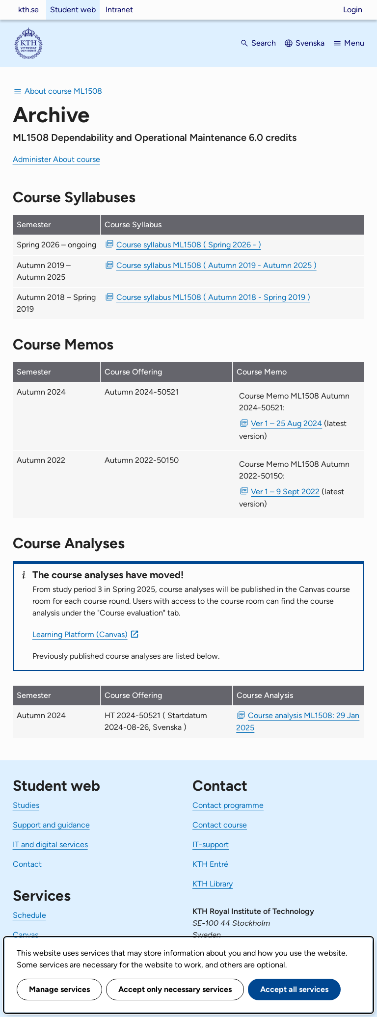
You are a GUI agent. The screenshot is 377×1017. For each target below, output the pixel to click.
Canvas (25, 934)
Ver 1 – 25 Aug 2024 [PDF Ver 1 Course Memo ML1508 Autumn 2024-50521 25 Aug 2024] (286, 423)
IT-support (210, 844)
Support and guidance (51, 825)
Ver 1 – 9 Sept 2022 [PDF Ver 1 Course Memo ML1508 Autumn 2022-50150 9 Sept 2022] (285, 491)
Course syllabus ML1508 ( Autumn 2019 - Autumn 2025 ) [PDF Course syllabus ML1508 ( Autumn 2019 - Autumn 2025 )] (216, 265)
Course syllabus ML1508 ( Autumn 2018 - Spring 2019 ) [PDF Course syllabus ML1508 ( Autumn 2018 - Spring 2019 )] (213, 297)
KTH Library (212, 883)
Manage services (59, 989)
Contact (27, 864)
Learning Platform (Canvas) (80, 634)
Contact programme (228, 805)
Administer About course (56, 159)
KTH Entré (210, 864)
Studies (26, 805)
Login (352, 9)
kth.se (28, 9)
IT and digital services (50, 844)
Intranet (119, 9)
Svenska (310, 43)
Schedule (29, 915)
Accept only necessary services (175, 989)
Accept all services (294, 989)
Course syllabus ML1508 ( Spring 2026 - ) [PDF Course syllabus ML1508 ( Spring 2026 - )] (188, 244)
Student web (73, 9)
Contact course (219, 825)
